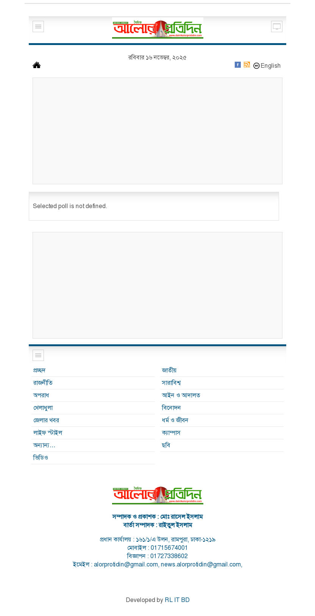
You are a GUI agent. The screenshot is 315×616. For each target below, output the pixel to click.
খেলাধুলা (43, 408)
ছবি (166, 445)
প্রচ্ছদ (39, 370)
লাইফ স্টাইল (47, 433)
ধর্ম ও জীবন (175, 420)
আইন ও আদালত (181, 395)
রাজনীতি (43, 383)
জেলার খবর (46, 420)
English (270, 66)
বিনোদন (171, 408)
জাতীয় (169, 370)
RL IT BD (177, 600)
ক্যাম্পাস (171, 433)
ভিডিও (40, 458)
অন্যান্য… (44, 445)
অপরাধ (41, 395)
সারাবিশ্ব (171, 383)
